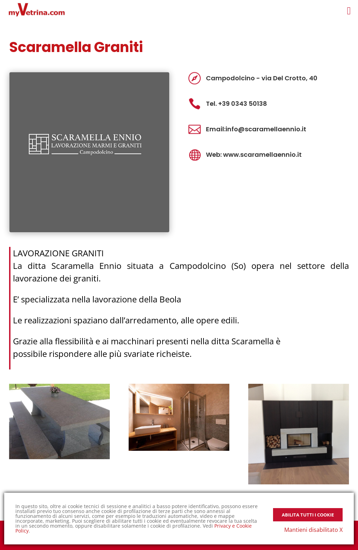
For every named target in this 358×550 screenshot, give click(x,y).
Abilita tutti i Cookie (308, 515)
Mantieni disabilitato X (313, 530)
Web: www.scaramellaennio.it (254, 154)
